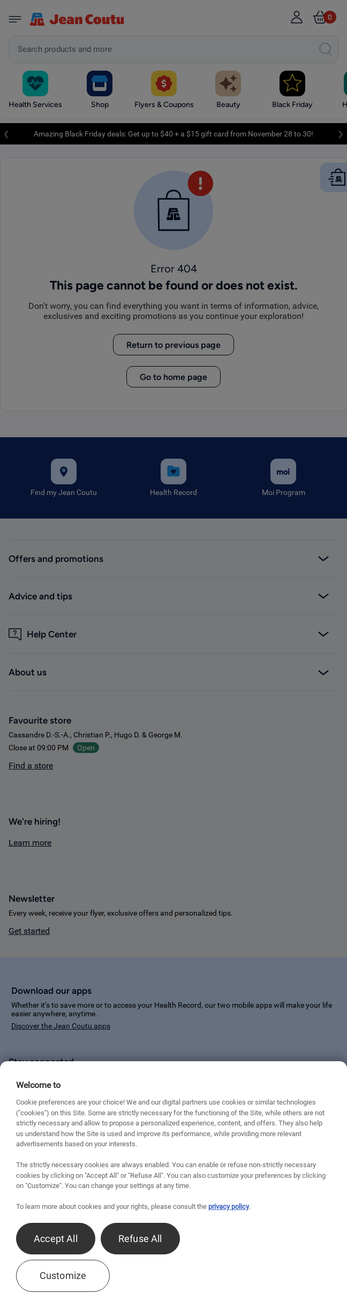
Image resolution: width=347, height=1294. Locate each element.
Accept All (56, 1238)
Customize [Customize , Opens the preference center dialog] (63, 1275)
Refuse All (140, 1238)
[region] (173, 1177)
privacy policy (228, 1206)
